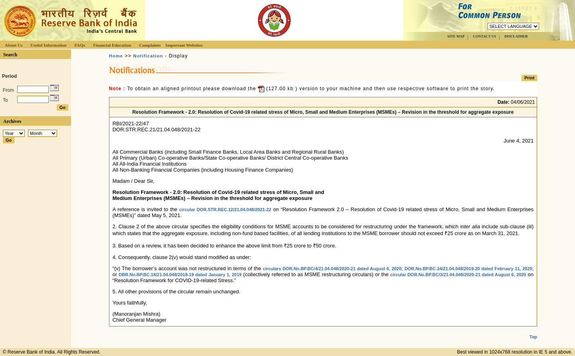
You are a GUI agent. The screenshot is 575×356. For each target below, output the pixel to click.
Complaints (150, 45)
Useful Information (48, 45)
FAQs (79, 45)
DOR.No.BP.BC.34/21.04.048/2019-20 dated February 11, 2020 (468, 268)
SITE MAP (455, 36)
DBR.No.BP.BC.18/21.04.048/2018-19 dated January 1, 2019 (180, 274)
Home (116, 55)
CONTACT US (484, 36)
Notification (148, 55)
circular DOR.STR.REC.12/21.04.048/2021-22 (225, 209)
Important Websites (184, 45)
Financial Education (112, 45)
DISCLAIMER (516, 36)
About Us (13, 45)
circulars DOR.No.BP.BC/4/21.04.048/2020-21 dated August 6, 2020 (332, 268)
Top (533, 330)
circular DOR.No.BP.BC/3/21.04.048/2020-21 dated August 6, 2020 (458, 274)
